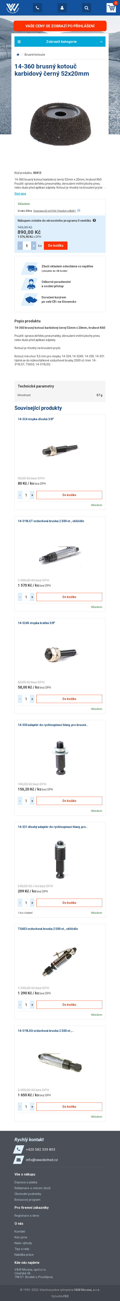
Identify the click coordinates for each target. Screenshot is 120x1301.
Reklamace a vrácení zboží (32, 1188)
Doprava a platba (25, 1182)
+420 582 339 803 (40, 1149)
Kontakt (19, 1231)
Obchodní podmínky (27, 1194)
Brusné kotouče (35, 54)
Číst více (20, 193)
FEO (66, 1296)
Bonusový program (27, 1200)
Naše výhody (23, 1243)
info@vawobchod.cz (42, 1160)
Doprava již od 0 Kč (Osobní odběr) (55, 210)
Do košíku (55, 246)
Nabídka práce (24, 1255)
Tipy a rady (21, 1249)
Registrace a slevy (26, 1215)
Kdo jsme (20, 1237)
